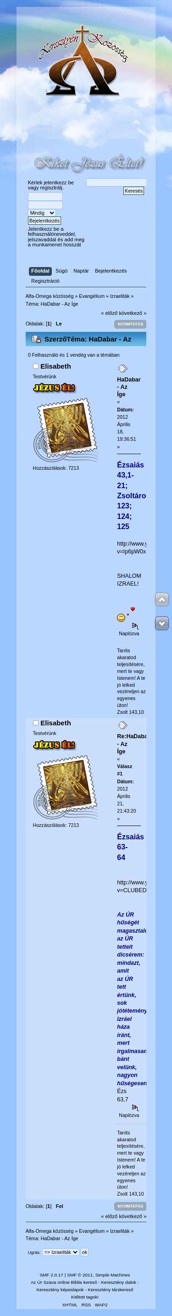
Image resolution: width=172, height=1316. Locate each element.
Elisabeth (55, 366)
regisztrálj (51, 187)
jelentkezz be (59, 182)
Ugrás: (34, 1252)
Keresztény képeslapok (59, 1289)
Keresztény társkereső (110, 1289)
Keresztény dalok (118, 1282)
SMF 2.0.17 (51, 1274)
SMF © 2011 (80, 1274)
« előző (109, 313)
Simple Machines (112, 1274)
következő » (133, 313)
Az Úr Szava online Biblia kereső (64, 1282)
